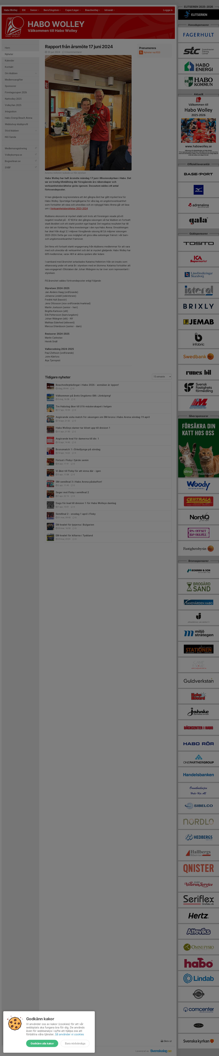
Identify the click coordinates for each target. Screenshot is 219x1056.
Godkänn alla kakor (42, 1043)
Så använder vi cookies (69, 1034)
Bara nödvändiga (75, 1043)
